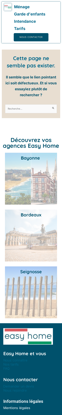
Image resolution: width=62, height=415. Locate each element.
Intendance (25, 21)
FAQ (6, 369)
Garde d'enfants (29, 14)
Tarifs (19, 28)
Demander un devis (18, 386)
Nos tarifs (11, 364)
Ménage (22, 6)
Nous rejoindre (15, 390)
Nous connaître (15, 360)
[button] (31, 37)
